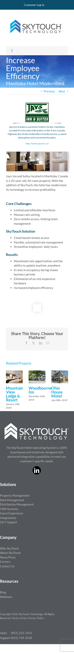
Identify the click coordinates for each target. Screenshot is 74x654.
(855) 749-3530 (21, 638)
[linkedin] (37, 470)
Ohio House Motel (57, 392)
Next (62, 91)
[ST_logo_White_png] (37, 424)
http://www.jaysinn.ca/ (37, 143)
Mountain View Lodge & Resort (14, 394)
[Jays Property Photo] (37, 153)
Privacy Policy (35, 618)
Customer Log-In (34, 5)
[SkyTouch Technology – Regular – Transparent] (35, 17)
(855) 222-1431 (21, 633)
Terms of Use (19, 618)
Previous (49, 91)
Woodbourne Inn (40, 390)
